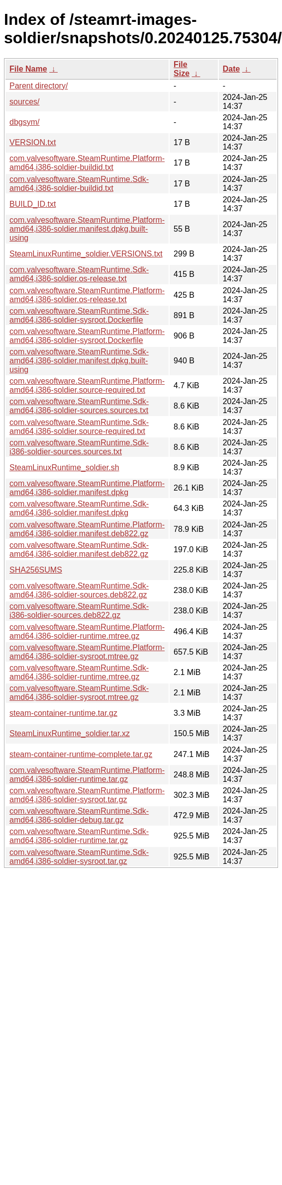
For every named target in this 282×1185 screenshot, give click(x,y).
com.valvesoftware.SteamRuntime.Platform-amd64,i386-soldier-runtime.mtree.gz (87, 631)
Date (231, 69)
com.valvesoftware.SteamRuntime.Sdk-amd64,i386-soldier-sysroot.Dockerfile (79, 315)
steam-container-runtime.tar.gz (63, 713)
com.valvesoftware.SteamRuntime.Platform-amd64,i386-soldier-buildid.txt (87, 162)
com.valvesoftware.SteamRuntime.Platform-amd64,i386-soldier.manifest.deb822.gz (87, 529)
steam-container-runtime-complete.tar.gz (80, 754)
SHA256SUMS (35, 570)
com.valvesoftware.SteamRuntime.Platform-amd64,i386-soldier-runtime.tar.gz (87, 774)
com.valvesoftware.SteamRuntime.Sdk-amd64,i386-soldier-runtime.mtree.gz (79, 672)
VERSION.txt (32, 142)
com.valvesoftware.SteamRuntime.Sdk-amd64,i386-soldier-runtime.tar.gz (79, 836)
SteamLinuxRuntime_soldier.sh (64, 467)
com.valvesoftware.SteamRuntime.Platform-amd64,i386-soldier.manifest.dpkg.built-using (87, 229)
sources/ (24, 101)
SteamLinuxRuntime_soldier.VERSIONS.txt (86, 254)
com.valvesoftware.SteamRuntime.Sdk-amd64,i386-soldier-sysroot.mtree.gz (79, 692)
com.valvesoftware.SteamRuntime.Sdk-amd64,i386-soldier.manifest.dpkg (79, 508)
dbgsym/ (24, 122)
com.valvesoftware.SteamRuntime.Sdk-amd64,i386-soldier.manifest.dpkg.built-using (79, 360)
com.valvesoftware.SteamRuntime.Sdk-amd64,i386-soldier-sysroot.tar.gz (79, 856)
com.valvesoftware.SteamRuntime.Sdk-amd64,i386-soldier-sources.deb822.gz (79, 590)
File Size (181, 69)
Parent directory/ (38, 86)
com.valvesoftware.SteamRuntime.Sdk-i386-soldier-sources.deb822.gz (79, 610)
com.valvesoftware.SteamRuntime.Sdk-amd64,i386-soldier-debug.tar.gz (79, 815)
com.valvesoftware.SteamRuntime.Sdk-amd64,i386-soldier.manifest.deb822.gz (79, 549)
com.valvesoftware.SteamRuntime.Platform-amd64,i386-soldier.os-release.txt (87, 295)
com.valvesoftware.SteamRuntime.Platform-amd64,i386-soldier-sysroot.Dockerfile (87, 335)
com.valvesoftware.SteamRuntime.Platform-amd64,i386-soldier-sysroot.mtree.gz (87, 652)
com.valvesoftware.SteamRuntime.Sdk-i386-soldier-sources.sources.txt (79, 447)
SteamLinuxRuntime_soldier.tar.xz (69, 733)
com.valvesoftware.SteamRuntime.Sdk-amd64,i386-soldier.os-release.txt (79, 274)
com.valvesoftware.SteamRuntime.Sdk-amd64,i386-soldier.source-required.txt (79, 426)
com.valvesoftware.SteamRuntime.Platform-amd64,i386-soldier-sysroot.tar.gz (87, 795)
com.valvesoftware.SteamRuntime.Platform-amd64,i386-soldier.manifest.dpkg (87, 488)
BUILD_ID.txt (32, 204)
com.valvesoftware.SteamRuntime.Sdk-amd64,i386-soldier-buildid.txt (79, 183)
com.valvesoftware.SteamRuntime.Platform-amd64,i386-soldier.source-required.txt (87, 385)
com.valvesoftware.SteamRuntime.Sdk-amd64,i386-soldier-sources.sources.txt (79, 406)
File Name (28, 69)
